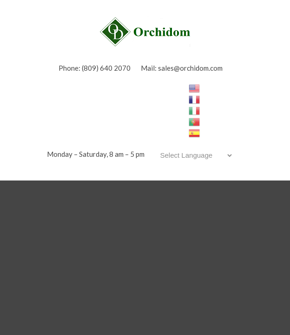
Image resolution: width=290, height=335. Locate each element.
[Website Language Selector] (194, 155)
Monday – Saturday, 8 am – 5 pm (96, 154)
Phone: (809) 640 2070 (95, 68)
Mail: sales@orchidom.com (182, 68)
